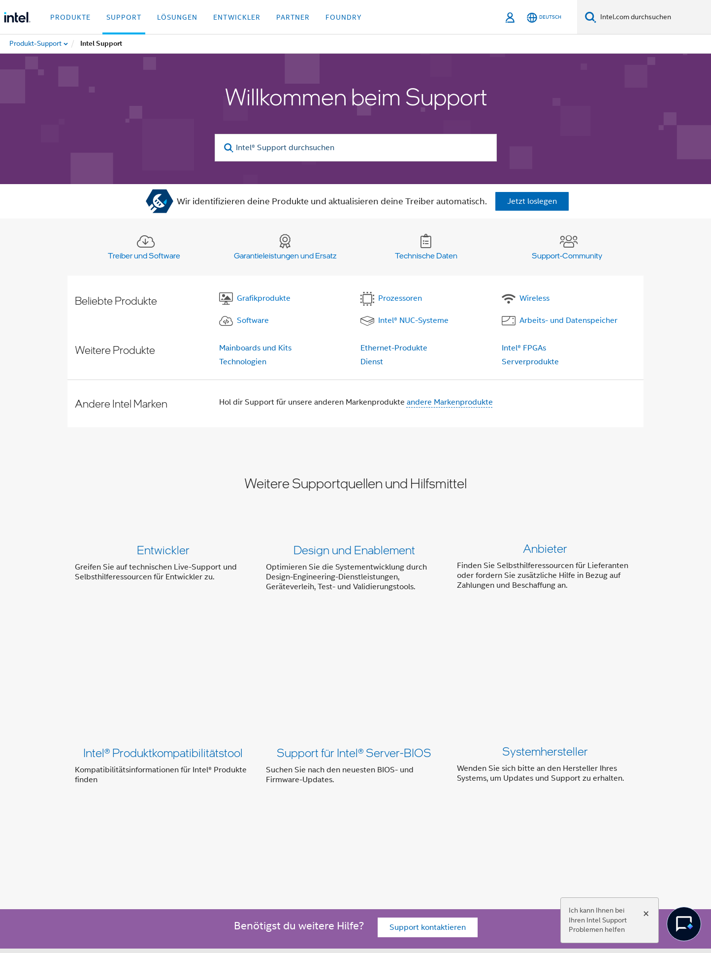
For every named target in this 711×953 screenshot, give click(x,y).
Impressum (519, 799)
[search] (229, 148)
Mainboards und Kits (255, 348)
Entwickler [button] (236, 17)
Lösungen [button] (177, 17)
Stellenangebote (459, 799)
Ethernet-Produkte (393, 348)
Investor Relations (303, 799)
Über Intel (167, 799)
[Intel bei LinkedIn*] (202, 835)
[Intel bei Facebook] (154, 835)
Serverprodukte (530, 362)
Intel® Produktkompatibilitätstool (163, 659)
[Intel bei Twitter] (178, 835)
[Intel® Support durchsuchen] (356, 147)
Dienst (371, 362)
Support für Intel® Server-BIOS (354, 659)
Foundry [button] (343, 17)
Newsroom (401, 799)
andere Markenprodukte (450, 402)
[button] (355, 570)
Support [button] (123, 17)
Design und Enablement (354, 549)
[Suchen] (590, 17)
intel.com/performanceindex (268, 896)
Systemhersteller (545, 659)
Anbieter (545, 549)
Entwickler (163, 549)
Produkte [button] (70, 17)
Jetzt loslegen (532, 201)
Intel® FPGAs (524, 348)
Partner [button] (293, 17)
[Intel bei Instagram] (251, 835)
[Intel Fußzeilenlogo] (94, 858)
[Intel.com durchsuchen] (653, 17)
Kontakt (359, 799)
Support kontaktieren (427, 744)
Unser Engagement (228, 799)
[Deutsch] (544, 17)
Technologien (242, 362)
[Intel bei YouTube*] (227, 835)
